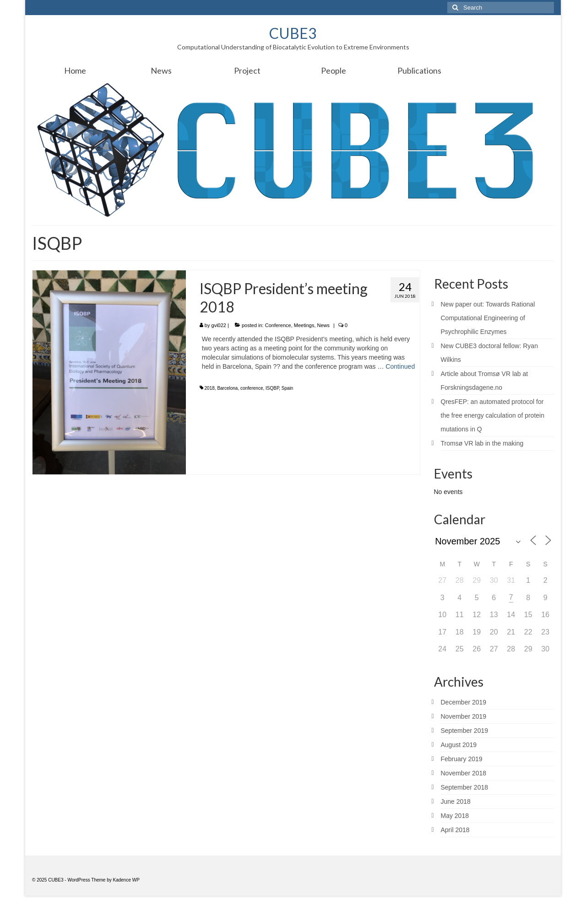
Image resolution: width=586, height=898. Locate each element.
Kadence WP (126, 879)
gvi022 (219, 325)
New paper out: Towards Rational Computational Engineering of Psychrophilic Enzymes (488, 318)
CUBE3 (293, 33)
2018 (210, 388)
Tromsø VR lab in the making (482, 443)
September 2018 (464, 787)
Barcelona (227, 388)
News (323, 325)
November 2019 (464, 716)
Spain (287, 388)
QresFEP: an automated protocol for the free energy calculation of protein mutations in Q (492, 415)
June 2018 (456, 801)
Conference (278, 325)
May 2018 (455, 815)
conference (251, 388)
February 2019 (462, 759)
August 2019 (459, 744)
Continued (400, 366)
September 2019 (464, 730)
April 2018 (455, 829)
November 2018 (464, 773)
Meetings (304, 325)
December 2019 (464, 702)
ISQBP (272, 388)
